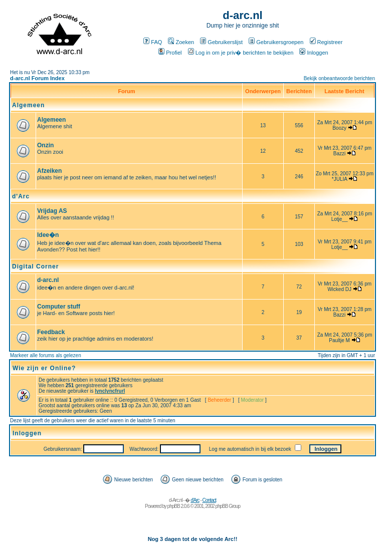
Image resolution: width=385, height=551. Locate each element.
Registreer (326, 42)
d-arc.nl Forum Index (37, 78)
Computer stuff (58, 306)
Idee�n (48, 234)
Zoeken (181, 42)
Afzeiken (49, 170)
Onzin (45, 145)
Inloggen (313, 53)
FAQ (152, 42)
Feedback (51, 332)
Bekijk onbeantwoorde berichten (339, 78)
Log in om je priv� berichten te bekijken (241, 53)
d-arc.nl (48, 280)
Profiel (169, 53)
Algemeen (28, 105)
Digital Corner (35, 266)
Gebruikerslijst (221, 42)
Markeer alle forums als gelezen (45, 355)
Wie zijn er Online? (44, 368)
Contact (209, 500)
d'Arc (21, 196)
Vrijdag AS (52, 210)
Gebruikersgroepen (276, 42)
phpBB (173, 506)
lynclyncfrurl (110, 391)
